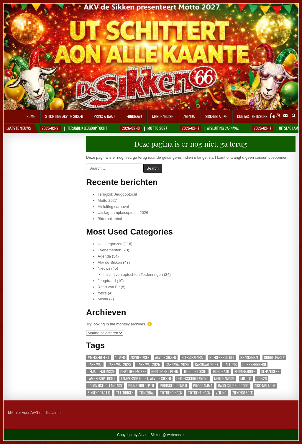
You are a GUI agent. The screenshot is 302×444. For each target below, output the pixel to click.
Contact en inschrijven (256, 116)
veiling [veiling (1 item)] (221, 393)
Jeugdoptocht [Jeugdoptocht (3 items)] (195, 371)
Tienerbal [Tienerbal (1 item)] (146, 393)
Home (31, 116)
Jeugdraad (133, 116)
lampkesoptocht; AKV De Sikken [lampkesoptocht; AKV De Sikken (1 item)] (146, 378)
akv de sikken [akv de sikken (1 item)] (165, 357)
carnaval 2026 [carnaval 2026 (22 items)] (177, 364)
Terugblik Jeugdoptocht (117, 194)
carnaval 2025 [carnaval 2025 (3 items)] (148, 364)
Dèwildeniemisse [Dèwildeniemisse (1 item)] (133, 371)
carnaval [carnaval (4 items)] (95, 364)
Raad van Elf (108, 287)
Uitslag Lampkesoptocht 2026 (123, 212)
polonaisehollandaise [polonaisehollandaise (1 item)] (105, 386)
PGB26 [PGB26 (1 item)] (262, 378)
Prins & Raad (104, 116)
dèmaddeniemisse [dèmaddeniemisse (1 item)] (101, 371)
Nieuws (104, 268)
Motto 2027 (107, 200)
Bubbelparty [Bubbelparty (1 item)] (274, 357)
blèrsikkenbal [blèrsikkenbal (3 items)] (193, 357)
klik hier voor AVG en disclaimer (35, 412)
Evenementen (109, 250)
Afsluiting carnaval (113, 206)
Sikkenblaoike (216, 116)
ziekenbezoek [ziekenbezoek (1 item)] (242, 393)
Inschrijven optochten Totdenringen (133, 274)
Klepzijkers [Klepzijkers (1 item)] (270, 371)
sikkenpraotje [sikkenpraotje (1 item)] (99, 393)
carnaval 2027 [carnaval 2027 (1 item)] (206, 364)
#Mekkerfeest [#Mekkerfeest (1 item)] (99, 357)
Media (103, 299)
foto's (102, 293)
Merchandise (162, 116)
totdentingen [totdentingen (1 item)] (199, 393)
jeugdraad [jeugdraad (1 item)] (221, 371)
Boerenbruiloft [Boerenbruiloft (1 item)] (222, 357)
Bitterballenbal (110, 219)
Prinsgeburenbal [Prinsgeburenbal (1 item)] (174, 386)
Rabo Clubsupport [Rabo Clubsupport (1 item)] (233, 386)
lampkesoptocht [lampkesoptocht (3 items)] (101, 378)
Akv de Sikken (110, 262)
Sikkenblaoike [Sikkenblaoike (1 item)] (265, 386)
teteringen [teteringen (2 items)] (125, 393)
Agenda (189, 116)
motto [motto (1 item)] (245, 378)
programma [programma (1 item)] (202, 386)
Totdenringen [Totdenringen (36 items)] (171, 393)
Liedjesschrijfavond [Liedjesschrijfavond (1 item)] (192, 378)
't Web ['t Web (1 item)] (120, 357)
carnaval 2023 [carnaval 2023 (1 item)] (119, 364)
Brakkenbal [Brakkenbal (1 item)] (249, 357)
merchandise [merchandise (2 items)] (224, 378)
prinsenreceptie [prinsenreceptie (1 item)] (141, 386)
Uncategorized (110, 244)
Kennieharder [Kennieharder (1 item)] (245, 371)
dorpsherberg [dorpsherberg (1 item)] (254, 364)
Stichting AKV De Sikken (64, 116)
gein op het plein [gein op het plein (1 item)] (164, 371)
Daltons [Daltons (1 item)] (230, 364)
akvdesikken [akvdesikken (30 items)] (140, 357)
